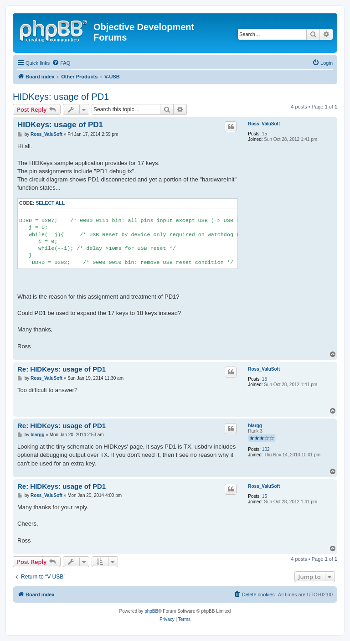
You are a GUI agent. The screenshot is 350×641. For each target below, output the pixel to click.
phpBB (151, 611)
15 (264, 133)
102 (266, 449)
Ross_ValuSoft (264, 123)
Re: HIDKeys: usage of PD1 (61, 369)
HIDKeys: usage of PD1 (61, 97)
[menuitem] (61, 62)
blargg (255, 425)
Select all (50, 203)
